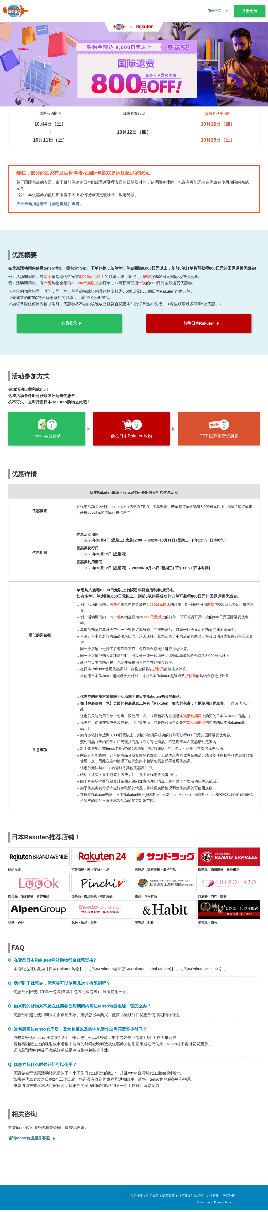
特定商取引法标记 (190, 1197)
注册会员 (249, 11)
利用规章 (152, 1197)
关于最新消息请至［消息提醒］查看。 (49, 203)
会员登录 (69, 323)
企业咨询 (213, 1197)
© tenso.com (204, 1204)
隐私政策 (168, 1197)
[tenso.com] (16, 11)
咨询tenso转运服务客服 (29, 1140)
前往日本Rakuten (199, 323)
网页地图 (229, 1197)
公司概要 (136, 1197)
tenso (232, 1204)
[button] (226, 11)
